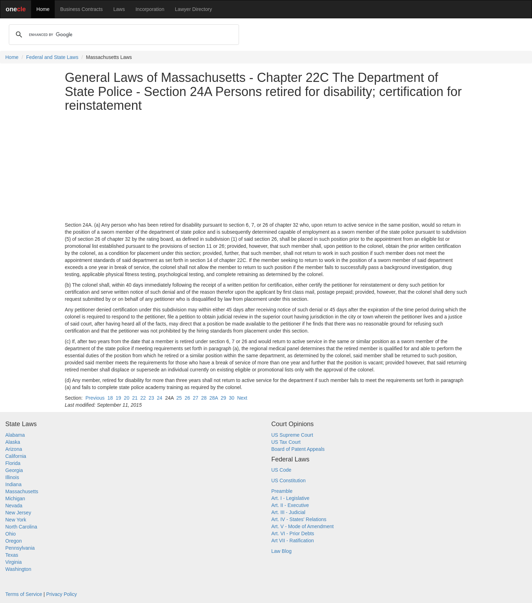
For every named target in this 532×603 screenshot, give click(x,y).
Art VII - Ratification (292, 540)
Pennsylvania (20, 548)
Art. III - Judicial (288, 512)
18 (110, 398)
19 (118, 398)
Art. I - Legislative (290, 498)
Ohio (10, 534)
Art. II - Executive (290, 505)
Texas (11, 555)
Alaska (12, 442)
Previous (94, 398)
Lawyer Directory (193, 9)
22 (143, 398)
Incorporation (150, 9)
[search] (123, 34)
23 (151, 398)
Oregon (13, 541)
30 (231, 398)
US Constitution (288, 480)
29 (223, 398)
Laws (119, 9)
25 (179, 398)
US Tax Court (286, 442)
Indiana (13, 484)
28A (213, 398)
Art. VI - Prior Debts (292, 533)
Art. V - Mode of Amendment (302, 526)
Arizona (13, 449)
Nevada (13, 505)
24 (159, 398)
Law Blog (281, 551)
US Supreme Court (292, 435)
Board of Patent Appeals (298, 449)
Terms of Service (23, 594)
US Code (281, 470)
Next (242, 398)
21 (135, 398)
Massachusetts (21, 491)
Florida (12, 463)
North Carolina (21, 527)
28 (204, 398)
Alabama (15, 435)
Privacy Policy (61, 594)
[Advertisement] (266, 167)
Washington (18, 569)
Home (42, 9)
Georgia (14, 470)
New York (15, 520)
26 (187, 398)
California (15, 456)
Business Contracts (81, 9)
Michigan (15, 498)
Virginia (13, 562)
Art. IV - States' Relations (299, 519)
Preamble (282, 491)
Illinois (12, 477)
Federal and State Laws (52, 57)
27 (195, 398)
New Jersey (18, 512)
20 (127, 398)
